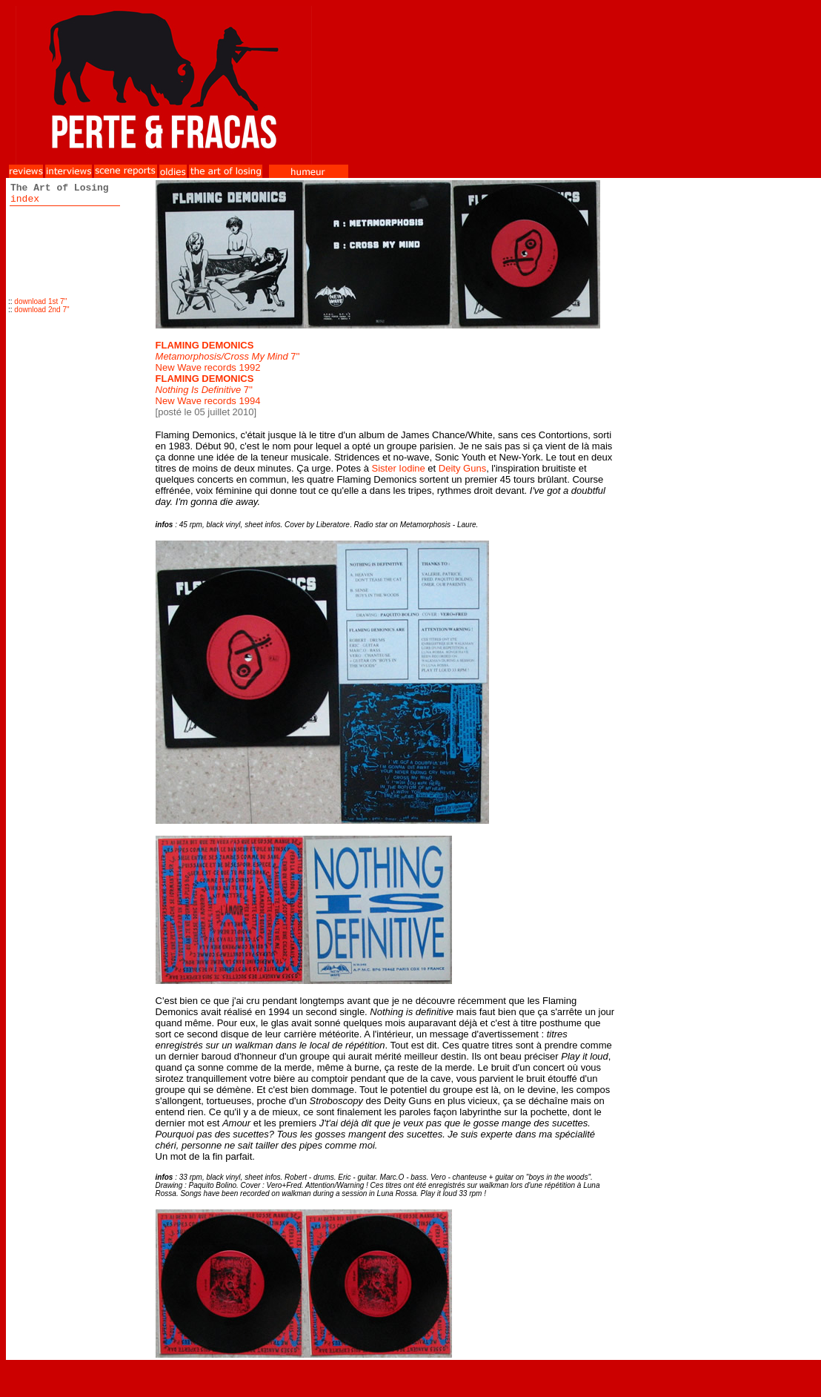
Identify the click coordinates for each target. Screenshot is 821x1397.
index (24, 199)
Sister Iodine (398, 468)
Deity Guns (462, 468)
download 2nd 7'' (41, 310)
